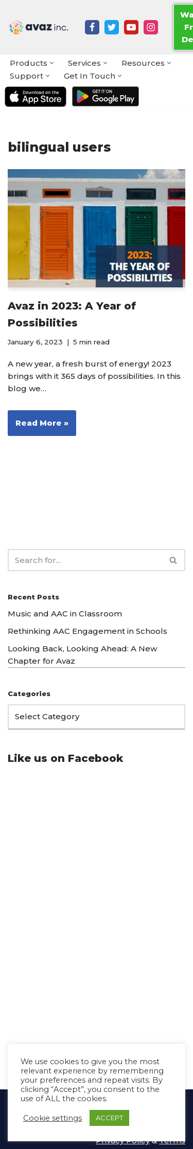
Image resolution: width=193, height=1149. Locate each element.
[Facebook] (92, 27)
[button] (52, 63)
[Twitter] (111, 27)
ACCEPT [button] (109, 1118)
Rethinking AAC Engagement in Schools (87, 631)
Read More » (38, 426)
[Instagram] (151, 27)
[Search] (85, 560)
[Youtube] (131, 27)
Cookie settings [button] (52, 1118)
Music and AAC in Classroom (65, 613)
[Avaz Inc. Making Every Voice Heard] (38, 27)
